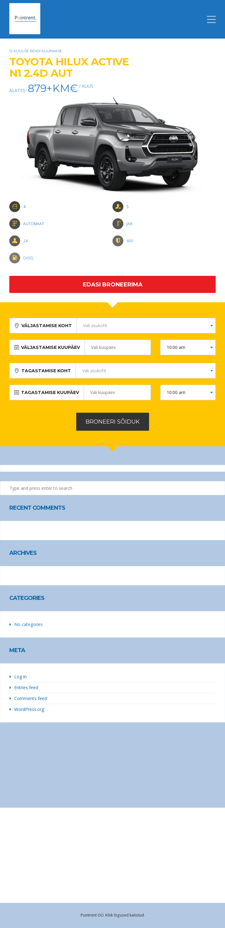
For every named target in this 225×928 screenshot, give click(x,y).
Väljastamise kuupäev (50, 347)
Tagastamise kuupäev (50, 392)
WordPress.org (29, 709)
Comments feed (30, 698)
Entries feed (26, 687)
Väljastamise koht (46, 325)
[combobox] (146, 325)
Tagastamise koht (46, 371)
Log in (20, 677)
